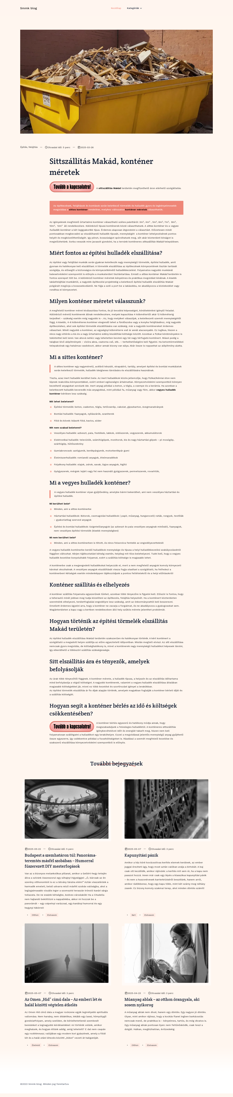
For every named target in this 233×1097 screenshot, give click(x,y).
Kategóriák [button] (133, 10)
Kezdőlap (115, 10)
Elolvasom (53, 917)
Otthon (35, 917)
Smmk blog (28, 11)
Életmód (36, 1049)
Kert (134, 917)
